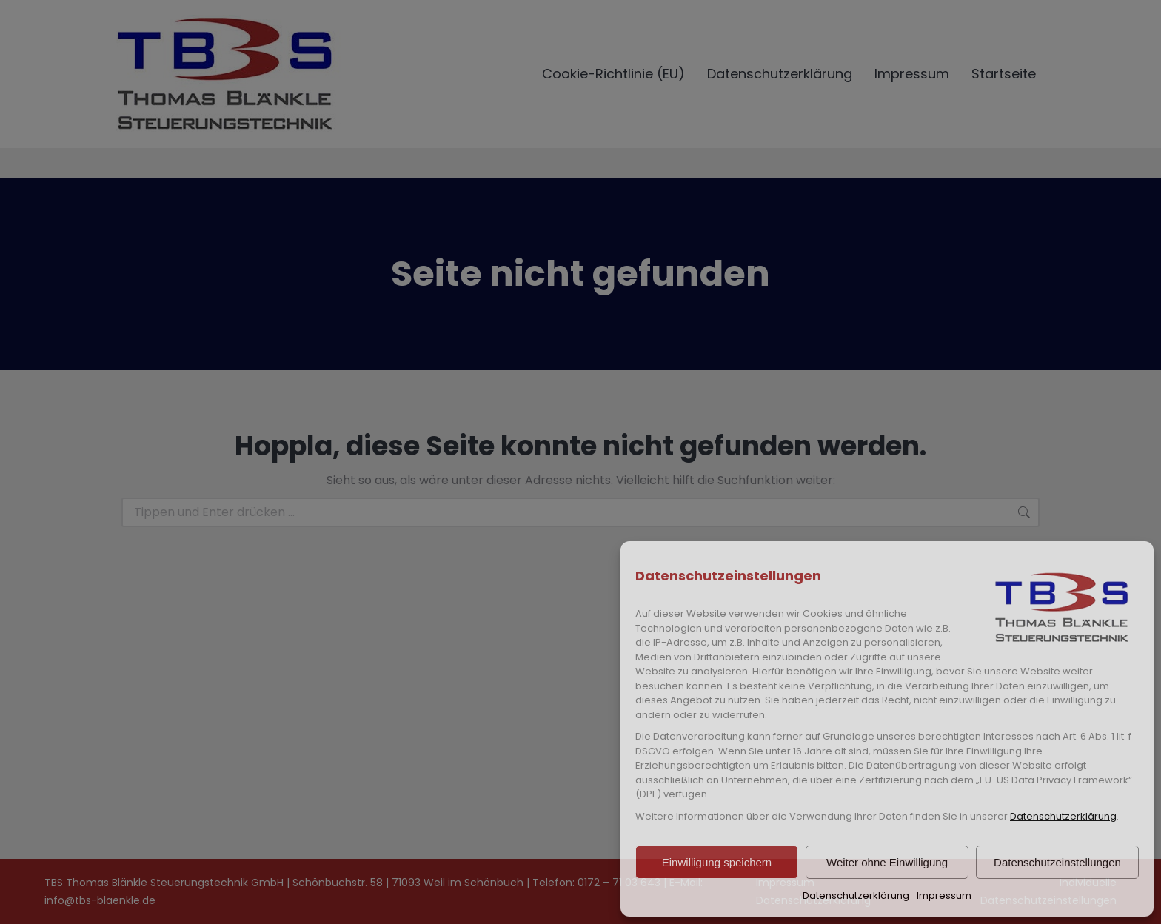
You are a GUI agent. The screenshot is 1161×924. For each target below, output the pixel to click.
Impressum (944, 895)
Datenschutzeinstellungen (1057, 862)
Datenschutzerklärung (1063, 816)
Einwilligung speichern (717, 862)
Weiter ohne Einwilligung (887, 862)
